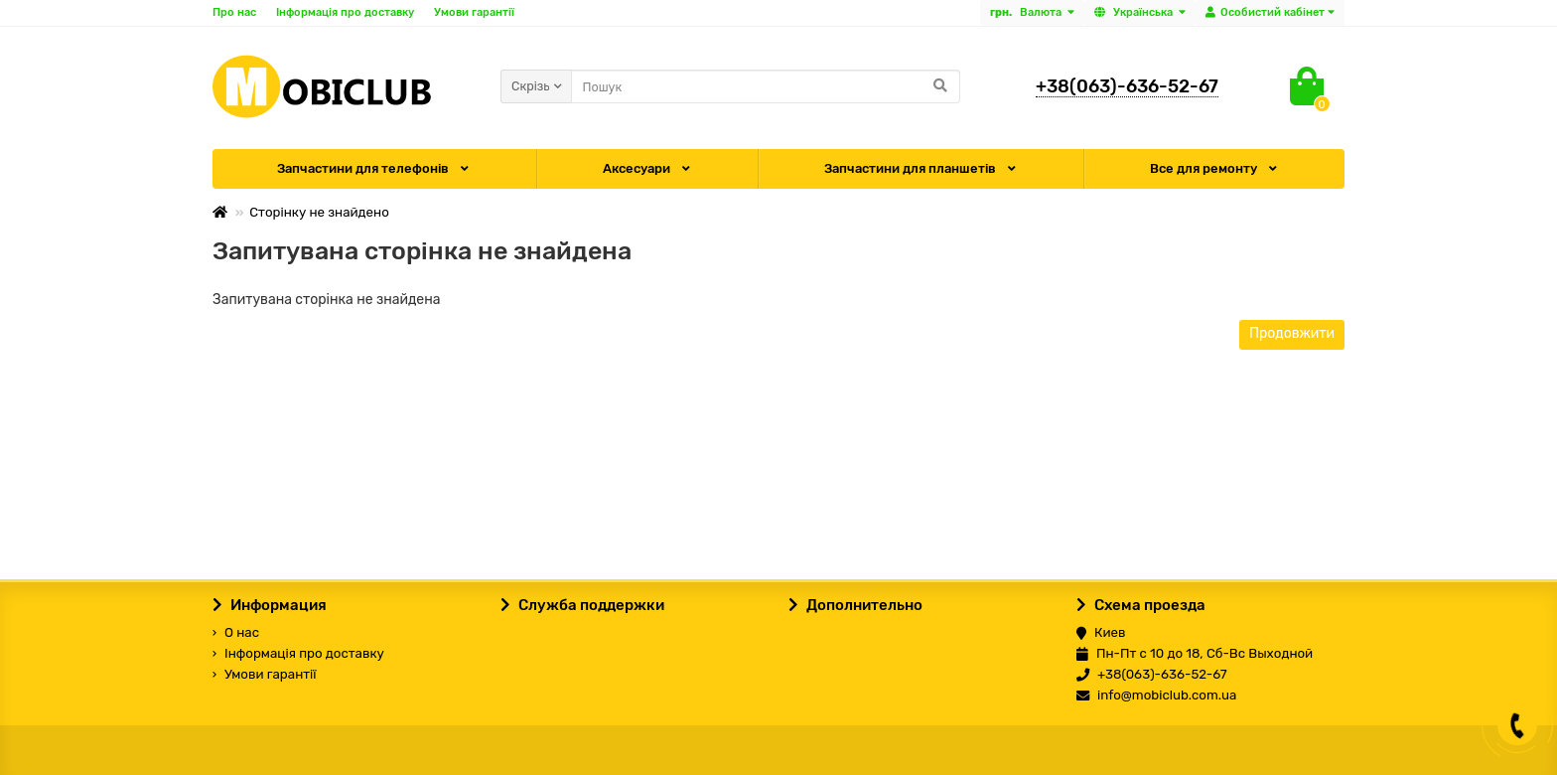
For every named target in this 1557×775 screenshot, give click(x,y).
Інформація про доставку (345, 12)
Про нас (234, 12)
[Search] (765, 86)
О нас (235, 632)
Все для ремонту (1215, 168)
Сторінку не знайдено (319, 212)
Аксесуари (648, 168)
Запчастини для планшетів (921, 168)
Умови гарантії (474, 12)
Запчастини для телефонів (374, 168)
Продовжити (1292, 333)
